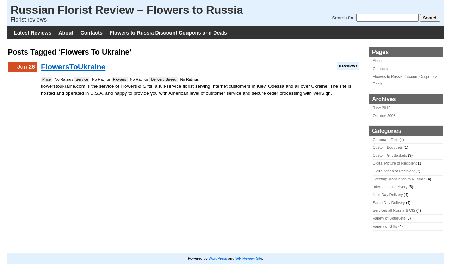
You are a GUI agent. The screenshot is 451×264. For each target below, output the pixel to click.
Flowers (119, 79)
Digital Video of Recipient (394, 171)
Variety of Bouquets (389, 218)
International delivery (390, 187)
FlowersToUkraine (73, 67)
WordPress (218, 258)
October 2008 (384, 115)
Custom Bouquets (388, 147)
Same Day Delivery (389, 203)
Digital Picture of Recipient (395, 163)
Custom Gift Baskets (390, 155)
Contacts (91, 33)
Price (46, 79)
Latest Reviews (32, 33)
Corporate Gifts (385, 139)
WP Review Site (248, 258)
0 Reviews (348, 66)
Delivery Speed (163, 79)
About (65, 33)
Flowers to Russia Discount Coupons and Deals (168, 33)
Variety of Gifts (385, 226)
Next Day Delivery (388, 194)
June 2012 (381, 108)
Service (82, 79)
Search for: (343, 17)
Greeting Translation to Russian (399, 179)
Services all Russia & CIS (394, 210)
